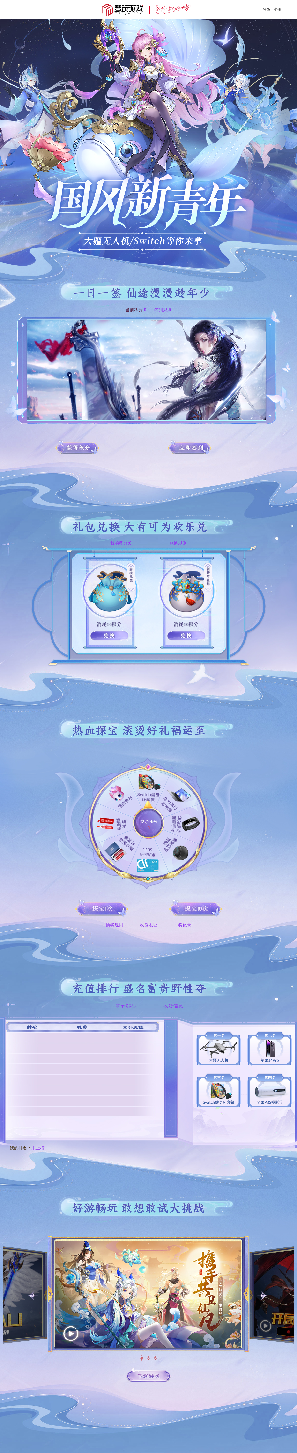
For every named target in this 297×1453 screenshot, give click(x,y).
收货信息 (173, 1005)
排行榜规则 (126, 1005)
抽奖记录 (182, 924)
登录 (266, 9)
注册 (277, 9)
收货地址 (148, 924)
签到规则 (163, 309)
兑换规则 (178, 543)
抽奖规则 (114, 924)
